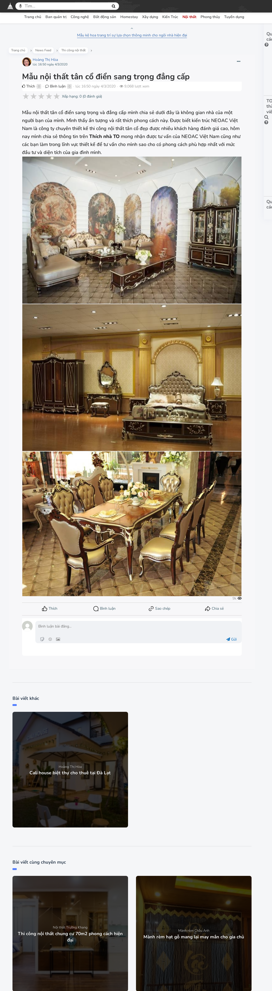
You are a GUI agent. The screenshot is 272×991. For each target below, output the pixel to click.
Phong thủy (210, 16)
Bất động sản (104, 16)
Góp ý (186, 925)
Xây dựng (150, 16)
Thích (31, 100)
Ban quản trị (55, 16)
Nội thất (189, 16)
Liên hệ (207, 925)
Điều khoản (85, 925)
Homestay (129, 16)
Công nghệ (80, 16)
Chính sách (114, 925)
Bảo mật (140, 925)
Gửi (157, 521)
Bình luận (58, 100)
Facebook (126, 960)
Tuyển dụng (234, 16)
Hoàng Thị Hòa (48, 63)
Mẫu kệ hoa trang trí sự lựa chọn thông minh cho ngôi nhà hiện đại (96, 35)
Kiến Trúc (170, 16)
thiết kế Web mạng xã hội (149, 981)
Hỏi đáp (164, 925)
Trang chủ (32, 16)
